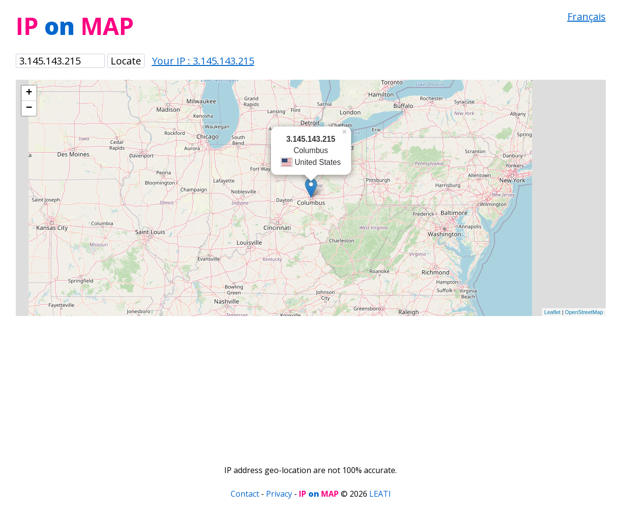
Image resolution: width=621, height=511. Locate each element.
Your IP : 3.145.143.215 (203, 60)
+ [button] (29, 93)
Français (586, 16)
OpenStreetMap (584, 312)
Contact (245, 493)
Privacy (279, 493)
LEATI (380, 493)
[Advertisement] (311, 385)
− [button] (29, 108)
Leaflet (552, 312)
